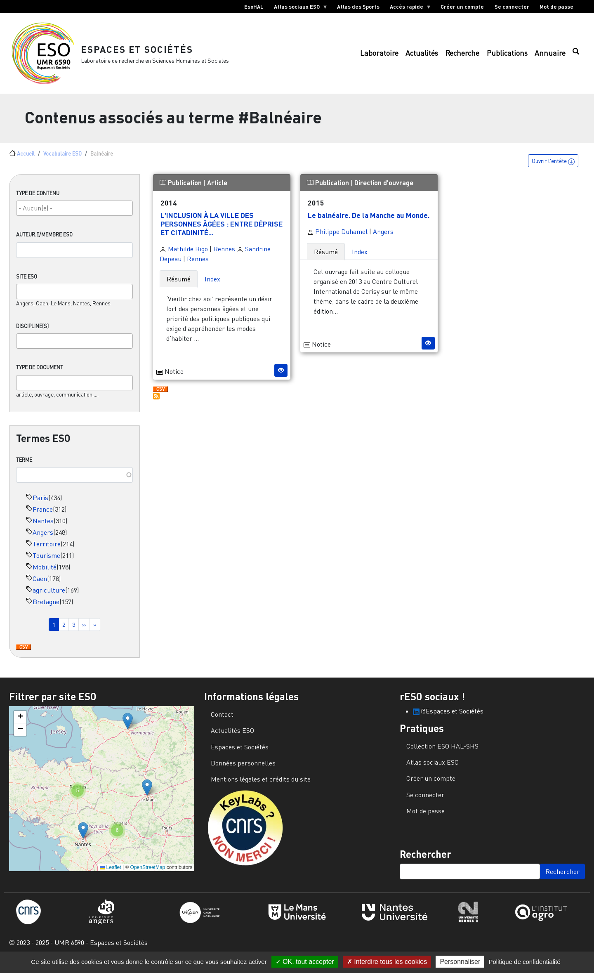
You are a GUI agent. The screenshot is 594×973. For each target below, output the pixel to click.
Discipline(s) (32, 331)
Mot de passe (556, 6)
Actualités (421, 56)
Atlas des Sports (358, 6)
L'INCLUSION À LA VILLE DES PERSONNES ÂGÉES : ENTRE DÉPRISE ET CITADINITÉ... (221, 229)
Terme (24, 465)
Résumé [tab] (179, 284)
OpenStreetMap (147, 873)
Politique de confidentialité (524, 961)
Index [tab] (212, 284)
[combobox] (74, 214)
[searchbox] (74, 214)
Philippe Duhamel (337, 237)
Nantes (43, 526)
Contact (222, 720)
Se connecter (512, 6)
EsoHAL (254, 6)
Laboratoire (379, 56)
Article (217, 188)
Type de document (39, 373)
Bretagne (46, 607)
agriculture (49, 595)
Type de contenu (37, 199)
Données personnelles (243, 768)
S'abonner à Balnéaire (156, 401)
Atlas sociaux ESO (298, 8)
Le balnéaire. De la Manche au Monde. (368, 220)
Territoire (47, 549)
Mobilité (45, 572)
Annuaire (550, 56)
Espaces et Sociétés (140, 51)
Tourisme (46, 561)
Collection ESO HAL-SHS (442, 751)
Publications (507, 56)
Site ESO (26, 282)
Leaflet (110, 873)
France (43, 514)
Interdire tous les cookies (387, 961)
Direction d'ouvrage (383, 188)
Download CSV (23, 652)
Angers (43, 538)
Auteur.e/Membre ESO (44, 240)
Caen (40, 584)
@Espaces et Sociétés (448, 716)
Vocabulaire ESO (62, 159)
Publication (181, 188)
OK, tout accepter (305, 961)
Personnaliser (460, 961)
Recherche (462, 56)
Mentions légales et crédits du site (261, 785)
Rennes (224, 254)
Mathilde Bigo (184, 254)
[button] (128, 726)
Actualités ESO (232, 736)
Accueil (26, 159)
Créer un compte (462, 6)
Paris (40, 503)
